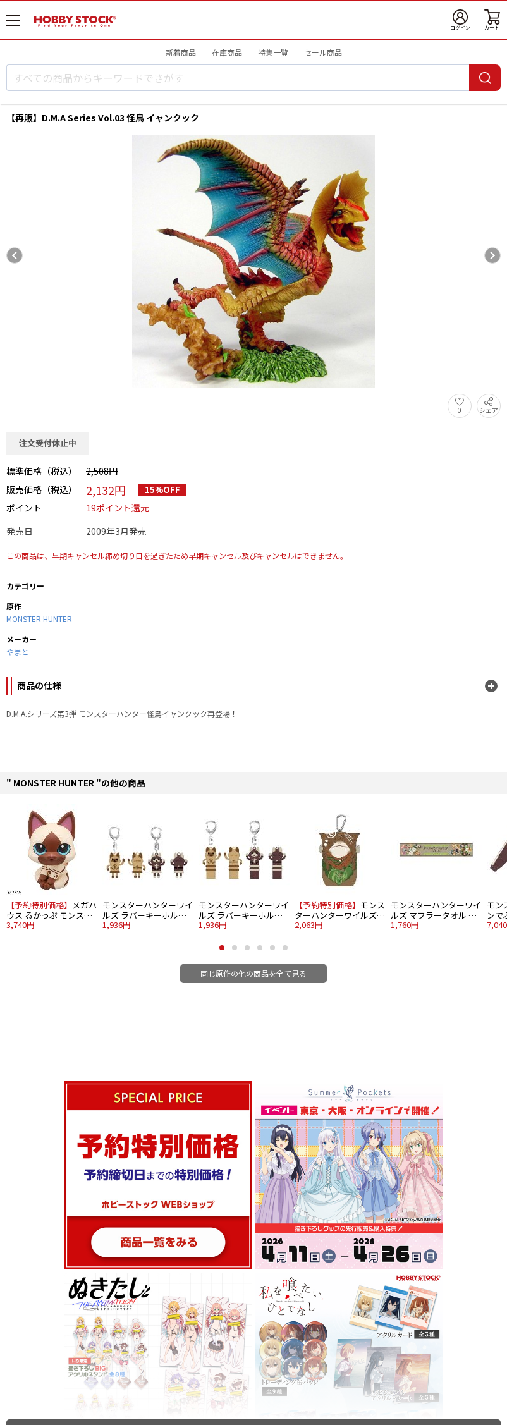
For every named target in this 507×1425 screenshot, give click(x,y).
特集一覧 (273, 52)
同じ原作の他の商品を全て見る (253, 973)
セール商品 (323, 52)
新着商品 (181, 52)
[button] (221, 947)
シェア (488, 410)
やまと (17, 651)
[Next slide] (492, 255)
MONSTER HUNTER (39, 618)
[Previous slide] (14, 255)
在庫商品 (227, 52)
